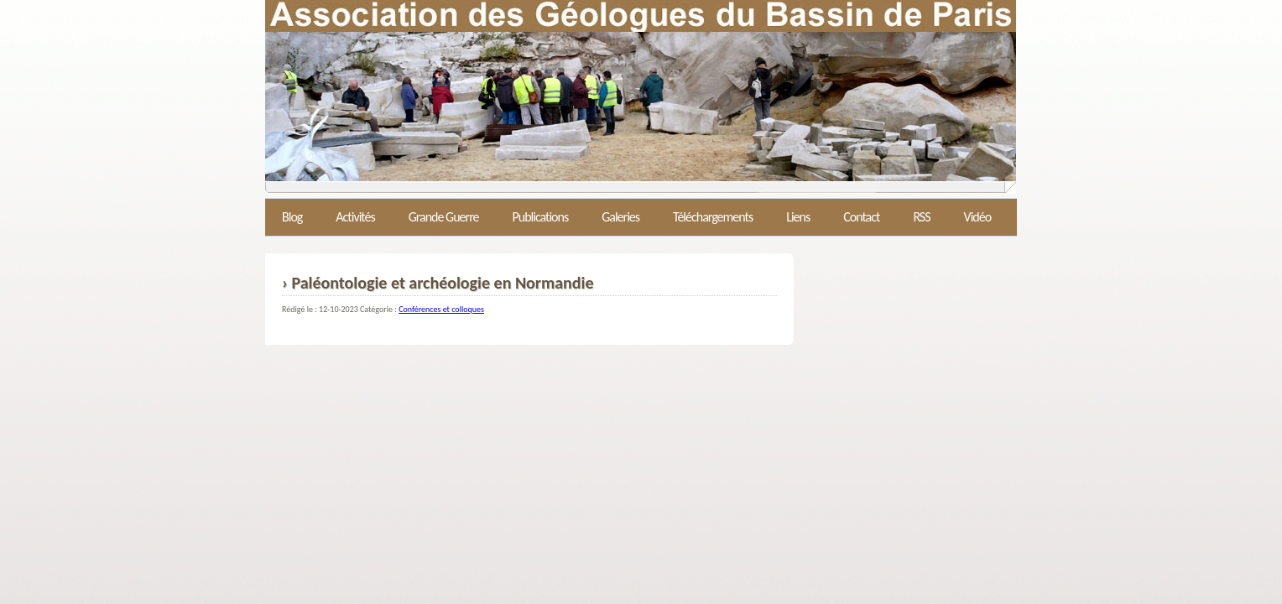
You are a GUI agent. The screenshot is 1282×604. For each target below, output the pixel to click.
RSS (921, 217)
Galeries (620, 217)
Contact (861, 217)
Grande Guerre (444, 217)
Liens (798, 217)
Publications (540, 217)
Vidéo (978, 217)
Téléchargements (713, 217)
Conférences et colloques (441, 309)
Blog (292, 217)
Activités (355, 217)
